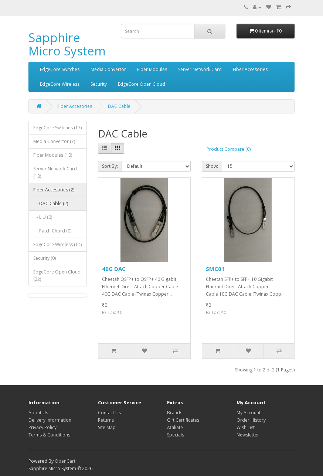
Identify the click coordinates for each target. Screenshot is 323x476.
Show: (212, 166)
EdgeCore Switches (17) (57, 128)
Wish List (246, 427)
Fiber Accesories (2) (53, 190)
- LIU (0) (42, 217)
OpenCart (65, 461)
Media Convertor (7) (54, 141)
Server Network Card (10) (55, 172)
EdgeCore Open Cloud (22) (57, 275)
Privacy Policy (42, 427)
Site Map (107, 427)
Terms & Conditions (49, 435)
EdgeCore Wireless (59, 84)
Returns (106, 420)
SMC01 (215, 268)
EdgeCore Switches (59, 69)
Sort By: (110, 166)
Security (99, 84)
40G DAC (114, 268)
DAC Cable (119, 106)
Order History (251, 420)
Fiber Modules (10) (52, 155)
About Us (38, 412)
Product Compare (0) (229, 149)
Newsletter (248, 435)
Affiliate (175, 427)
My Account (249, 412)
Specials (175, 435)
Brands (174, 412)
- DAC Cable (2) (50, 203)
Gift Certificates (183, 420)
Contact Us (109, 412)
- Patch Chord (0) (52, 231)
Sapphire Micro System (67, 44)
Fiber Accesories (250, 69)
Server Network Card (200, 69)
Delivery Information (49, 420)
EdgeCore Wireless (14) (57, 244)
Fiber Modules (152, 69)
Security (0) (44, 258)
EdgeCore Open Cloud (141, 84)
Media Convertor (108, 69)
